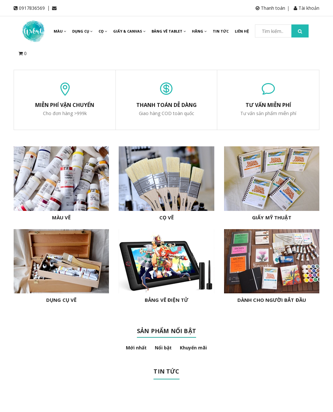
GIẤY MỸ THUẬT (271, 217)
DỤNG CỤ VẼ (61, 300)
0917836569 (32, 8)
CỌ (103, 31)
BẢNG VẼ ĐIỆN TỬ (166, 300)
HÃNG (199, 31)
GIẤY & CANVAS (129, 31)
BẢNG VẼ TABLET (169, 31)
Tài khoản (306, 8)
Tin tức (166, 371)
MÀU (60, 31)
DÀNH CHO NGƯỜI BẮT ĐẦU (271, 300)
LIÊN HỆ (242, 31)
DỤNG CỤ (82, 31)
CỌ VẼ (166, 217)
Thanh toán (270, 8)
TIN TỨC (221, 31)
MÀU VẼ (61, 217)
